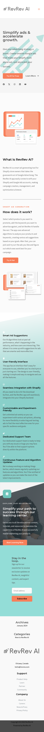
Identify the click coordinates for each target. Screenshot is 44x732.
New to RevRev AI (22, 637)
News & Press (22, 707)
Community (22, 689)
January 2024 (22, 625)
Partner (22, 686)
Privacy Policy (22, 710)
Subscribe (22, 599)
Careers (22, 703)
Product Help (22, 679)
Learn (22, 682)
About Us (22, 700)
